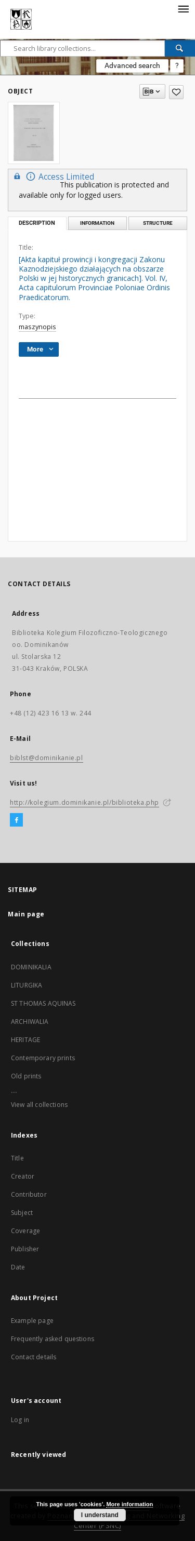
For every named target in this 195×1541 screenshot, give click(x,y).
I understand (100, 1515)
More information (129, 1504)
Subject (22, 1212)
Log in (20, 1419)
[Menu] (183, 8)
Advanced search (132, 65)
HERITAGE (25, 1039)
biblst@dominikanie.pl (46, 757)
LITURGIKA (26, 985)
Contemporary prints (43, 1057)
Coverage (25, 1230)
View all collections (39, 1104)
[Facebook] (16, 820)
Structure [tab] (158, 223)
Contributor (29, 1194)
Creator (22, 1176)
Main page (26, 914)
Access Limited (52, 176)
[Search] (180, 48)
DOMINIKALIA (31, 967)
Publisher (25, 1249)
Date (18, 1267)
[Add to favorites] (176, 92)
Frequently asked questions (52, 1338)
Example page (32, 1320)
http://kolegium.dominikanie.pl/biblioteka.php (84, 802)
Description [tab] (37, 223)
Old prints (26, 1076)
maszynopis (37, 326)
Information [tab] (97, 223)
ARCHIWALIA (30, 1021)
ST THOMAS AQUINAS (43, 1003)
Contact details (33, 1357)
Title (17, 1158)
